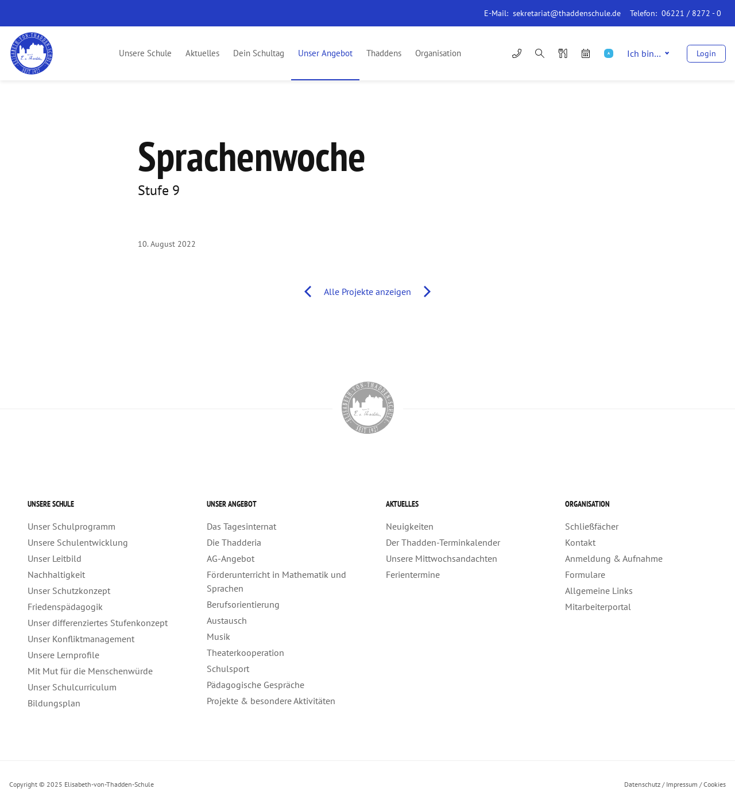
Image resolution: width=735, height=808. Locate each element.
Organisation (438, 53)
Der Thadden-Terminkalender (443, 542)
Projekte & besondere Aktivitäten (271, 700)
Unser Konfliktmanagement (81, 638)
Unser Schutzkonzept (69, 590)
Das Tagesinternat (241, 526)
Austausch (227, 620)
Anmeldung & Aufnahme (614, 558)
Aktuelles (202, 53)
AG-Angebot (230, 558)
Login (706, 53)
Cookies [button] (714, 784)
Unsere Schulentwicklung (78, 542)
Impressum (682, 784)
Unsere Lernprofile (63, 655)
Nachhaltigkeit (56, 574)
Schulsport (228, 668)
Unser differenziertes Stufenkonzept (98, 622)
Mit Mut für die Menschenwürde (90, 671)
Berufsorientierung (243, 604)
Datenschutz (642, 784)
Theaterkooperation (245, 652)
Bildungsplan (54, 703)
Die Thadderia (234, 542)
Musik (218, 636)
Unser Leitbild (55, 558)
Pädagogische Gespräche (255, 684)
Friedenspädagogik (65, 606)
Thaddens (383, 53)
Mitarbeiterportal (598, 606)
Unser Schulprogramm (71, 526)
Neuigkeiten (410, 526)
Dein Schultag (258, 53)
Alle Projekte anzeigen (367, 291)
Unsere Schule (145, 53)
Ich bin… (648, 53)
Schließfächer (591, 526)
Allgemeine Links (599, 590)
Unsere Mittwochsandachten (441, 558)
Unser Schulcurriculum (72, 687)
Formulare (585, 574)
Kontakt (580, 542)
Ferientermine (413, 574)
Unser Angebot (325, 53)
